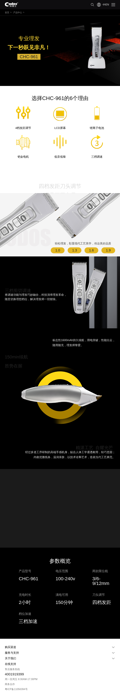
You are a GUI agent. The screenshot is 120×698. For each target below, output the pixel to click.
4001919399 (14, 674)
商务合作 (10, 684)
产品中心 (17, 12)
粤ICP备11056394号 (16, 689)
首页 (7, 12)
